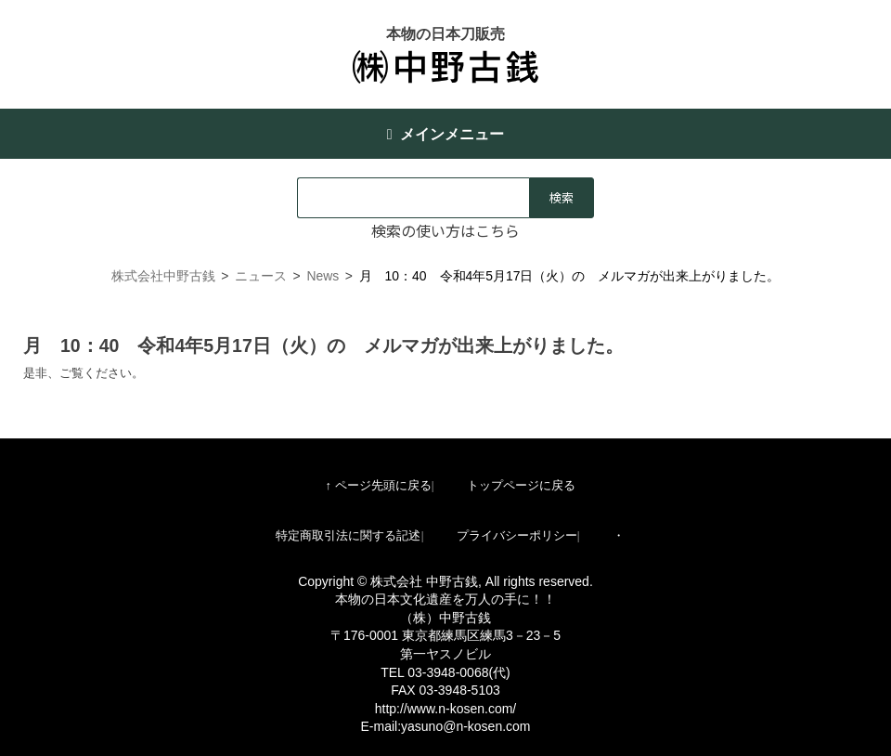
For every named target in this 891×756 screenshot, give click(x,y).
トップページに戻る (521, 485)
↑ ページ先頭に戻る (378, 485)
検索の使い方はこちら (445, 230)
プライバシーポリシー (517, 535)
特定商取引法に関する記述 (348, 535)
